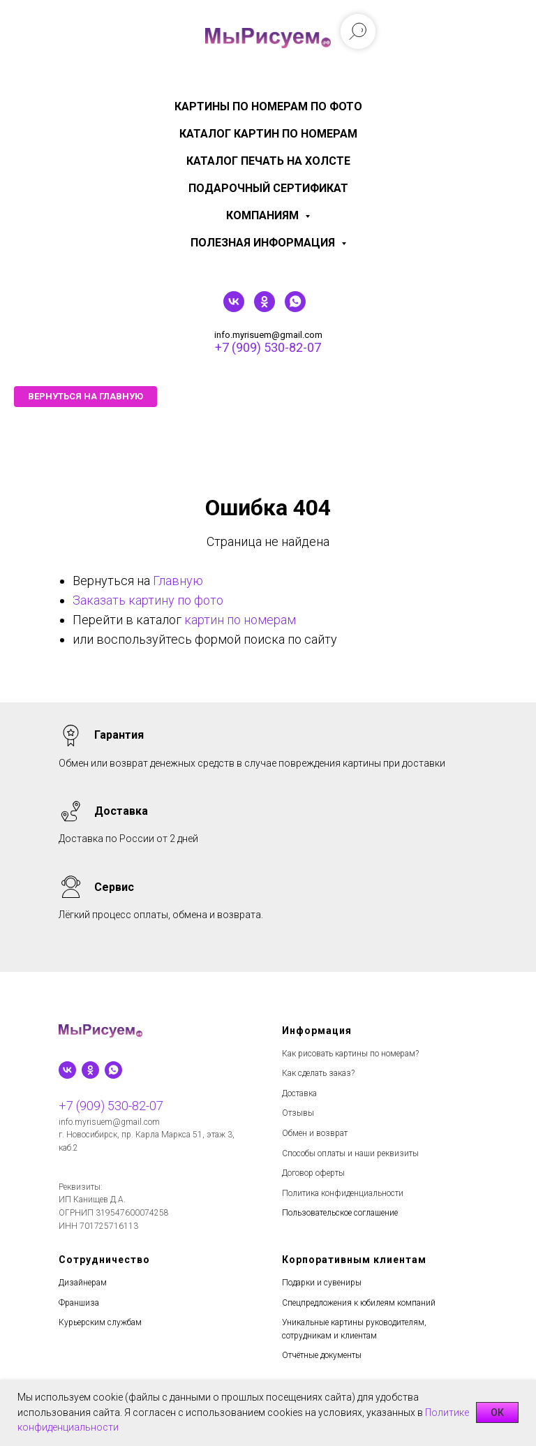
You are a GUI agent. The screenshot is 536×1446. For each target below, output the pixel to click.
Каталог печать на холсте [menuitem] (268, 161)
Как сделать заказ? (318, 1073)
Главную (178, 580)
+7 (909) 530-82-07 (268, 347)
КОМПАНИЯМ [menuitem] (264, 215)
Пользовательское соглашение (340, 1213)
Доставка (299, 1093)
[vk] (233, 308)
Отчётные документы (322, 1355)
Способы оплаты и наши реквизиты (350, 1153)
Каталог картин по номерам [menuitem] (268, 133)
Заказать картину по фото (148, 600)
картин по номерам (240, 619)
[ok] (264, 308)
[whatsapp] (295, 308)
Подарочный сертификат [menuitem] (268, 188)
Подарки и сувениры (322, 1283)
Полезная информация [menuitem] (264, 242)
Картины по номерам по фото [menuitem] (268, 106)
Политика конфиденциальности (342, 1193)
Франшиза (79, 1303)
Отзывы (298, 1113)
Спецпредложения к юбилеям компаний (359, 1303)
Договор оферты (313, 1173)
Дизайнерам (83, 1283)
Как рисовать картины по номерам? (350, 1053)
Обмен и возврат (315, 1133)
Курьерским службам (100, 1322)
